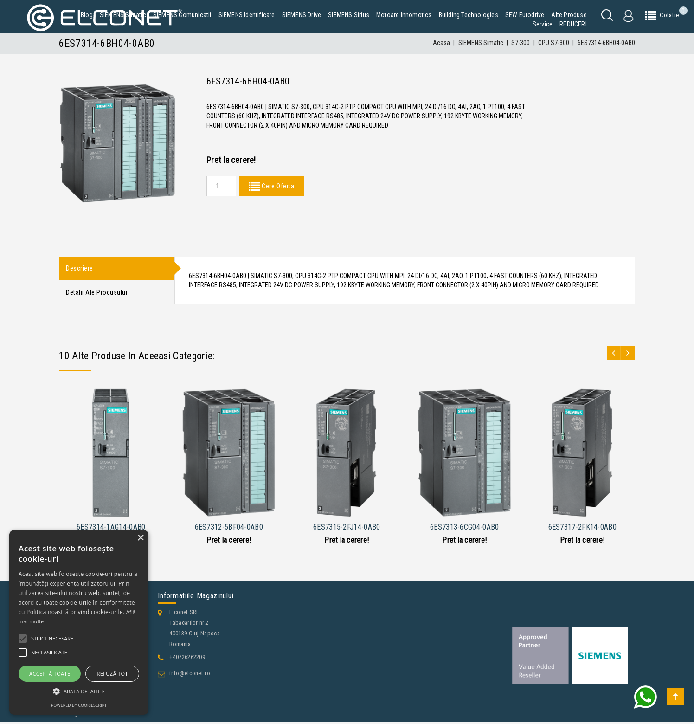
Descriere (79, 268)
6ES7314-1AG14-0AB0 (111, 529)
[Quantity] (221, 186)
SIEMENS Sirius (348, 15)
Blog (87, 15)
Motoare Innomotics (404, 15)
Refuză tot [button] (112, 673)
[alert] (78, 622)
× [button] (140, 538)
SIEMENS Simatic (123, 15)
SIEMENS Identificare (246, 15)
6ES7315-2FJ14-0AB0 (346, 529)
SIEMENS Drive (301, 15)
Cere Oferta (277, 186)
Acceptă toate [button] (49, 673)
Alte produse (568, 15)
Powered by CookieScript (79, 705)
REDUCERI (573, 24)
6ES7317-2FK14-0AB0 (582, 529)
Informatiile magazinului (195, 598)
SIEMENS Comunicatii (182, 15)
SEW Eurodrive (525, 15)
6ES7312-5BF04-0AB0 (229, 529)
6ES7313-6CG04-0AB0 (464, 529)
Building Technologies (468, 15)
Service (543, 24)
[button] (79, 691)
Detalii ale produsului (96, 294)
